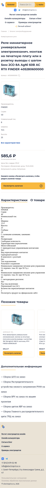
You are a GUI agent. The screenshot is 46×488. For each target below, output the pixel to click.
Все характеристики (10, 143)
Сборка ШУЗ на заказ (14, 377)
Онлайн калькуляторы (15, 18)
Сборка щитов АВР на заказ (17, 406)
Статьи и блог (35, 18)
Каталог (11, 4)
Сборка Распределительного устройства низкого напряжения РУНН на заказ (23, 387)
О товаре (37, 200)
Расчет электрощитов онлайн (23, 14)
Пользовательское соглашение (14, 478)
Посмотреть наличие (23, 185)
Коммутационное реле (9, 36)
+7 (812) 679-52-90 (9, 463)
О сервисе (9, 22)
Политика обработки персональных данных (19, 481)
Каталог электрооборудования (20, 31)
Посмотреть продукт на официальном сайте (19, 293)
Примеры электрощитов (29, 22)
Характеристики (14, 200)
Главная (4, 31)
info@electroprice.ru (29, 10)
